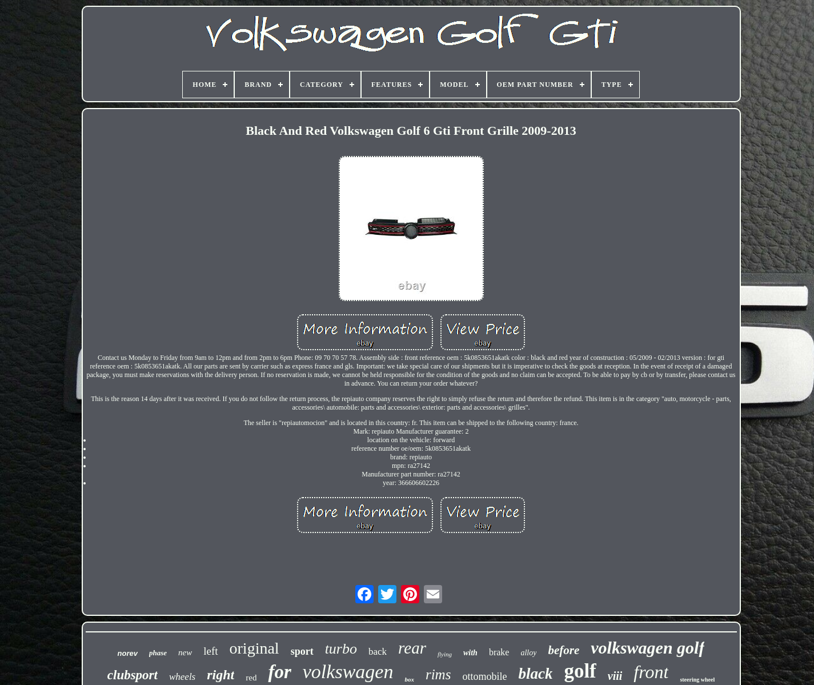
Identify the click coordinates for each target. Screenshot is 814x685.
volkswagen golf (647, 647)
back (377, 651)
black (535, 673)
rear (412, 648)
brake (499, 652)
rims (438, 674)
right (220, 674)
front (650, 672)
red (251, 677)
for (279, 672)
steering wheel (697, 679)
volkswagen (348, 671)
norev (128, 653)
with (470, 652)
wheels (182, 676)
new (185, 652)
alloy (528, 652)
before (563, 650)
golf (580, 671)
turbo (341, 648)
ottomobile (484, 676)
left (210, 651)
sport (302, 651)
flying (445, 654)
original (254, 648)
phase (158, 652)
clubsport (132, 675)
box (409, 679)
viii (615, 676)
